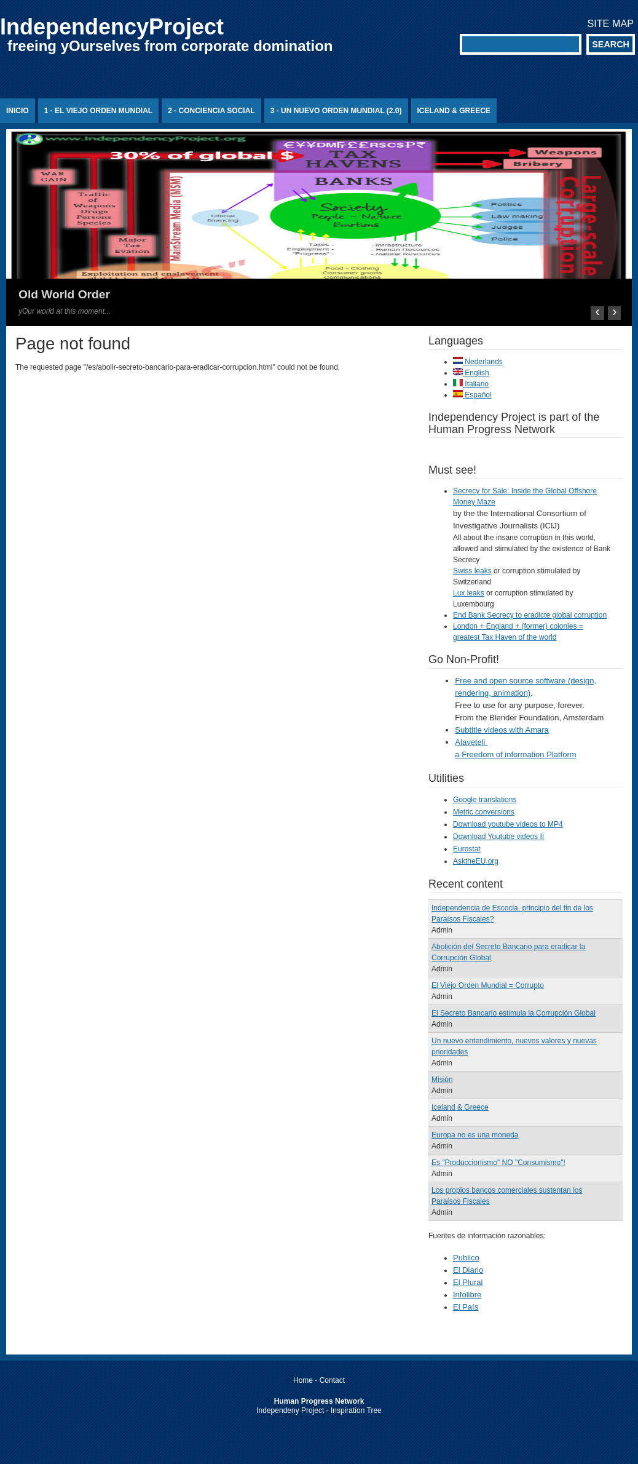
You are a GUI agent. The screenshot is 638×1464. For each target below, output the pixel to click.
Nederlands (478, 361)
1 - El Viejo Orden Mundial (98, 110)
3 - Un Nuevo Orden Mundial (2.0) (336, 110)
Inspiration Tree (356, 1410)
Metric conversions (483, 812)
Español (472, 395)
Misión (442, 1079)
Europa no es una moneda (474, 1135)
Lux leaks (468, 593)
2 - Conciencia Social (211, 110)
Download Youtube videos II (498, 836)
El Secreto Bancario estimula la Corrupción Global (513, 1013)
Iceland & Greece (453, 110)
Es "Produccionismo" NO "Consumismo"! (498, 1162)
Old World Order (64, 294)
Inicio (17, 110)
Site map (610, 23)
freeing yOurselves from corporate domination (170, 46)
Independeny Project (290, 1410)
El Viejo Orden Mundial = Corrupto (487, 985)
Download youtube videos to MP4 (508, 824)
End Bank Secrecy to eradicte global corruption (530, 615)
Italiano (471, 384)
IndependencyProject (112, 26)
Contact (332, 1380)
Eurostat (467, 849)
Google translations (484, 799)
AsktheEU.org (475, 861)
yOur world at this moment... (64, 311)
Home (303, 1380)
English (471, 372)
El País (465, 1306)
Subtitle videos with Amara (501, 729)
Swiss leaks (472, 571)
